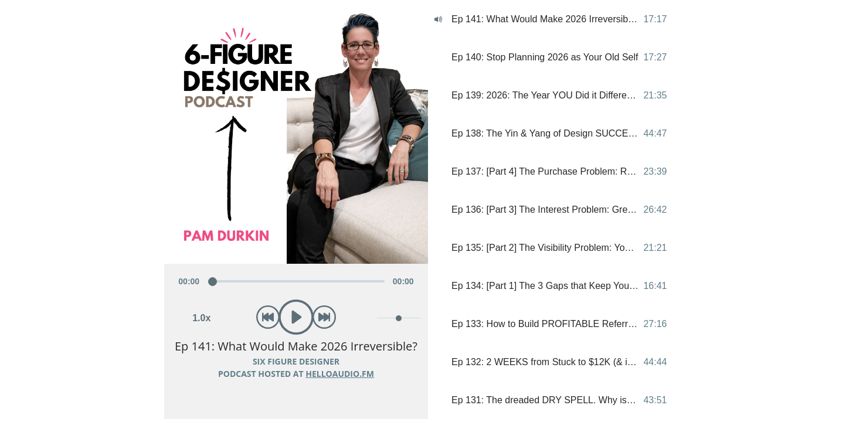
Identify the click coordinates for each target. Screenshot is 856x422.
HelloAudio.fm (339, 373)
